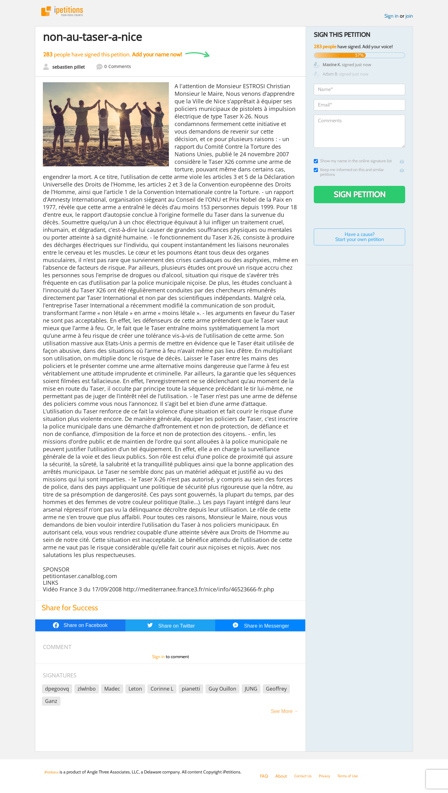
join (409, 18)
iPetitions (67, 12)
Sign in (391, 18)
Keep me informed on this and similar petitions (349, 174)
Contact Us (304, 776)
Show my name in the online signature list (353, 163)
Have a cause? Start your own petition (359, 239)
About (281, 776)
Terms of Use (355, 776)
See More (282, 713)
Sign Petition (360, 197)
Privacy (329, 776)
